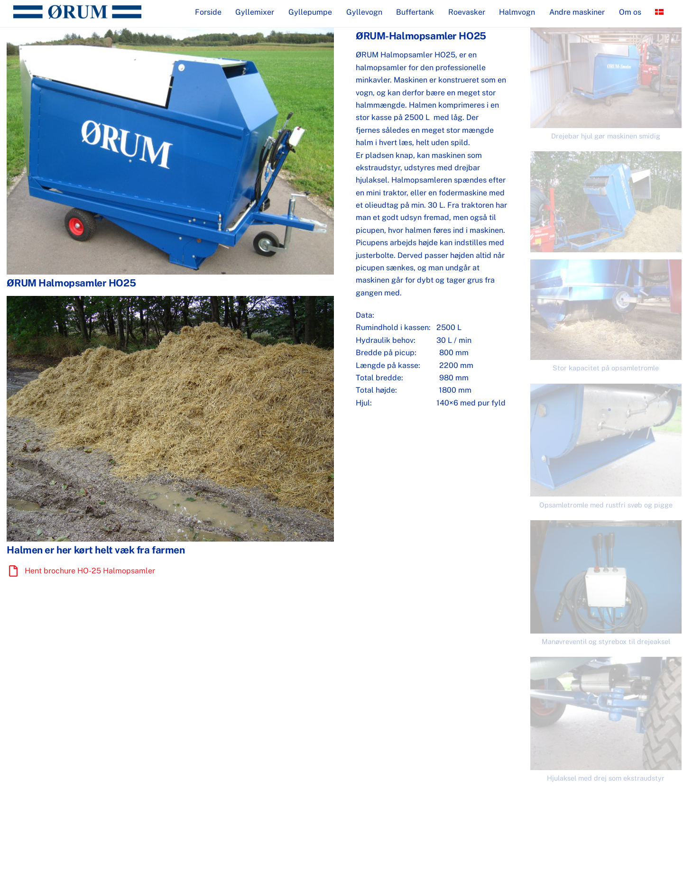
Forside (208, 12)
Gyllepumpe (310, 12)
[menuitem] (659, 12)
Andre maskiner (577, 12)
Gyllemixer (254, 12)
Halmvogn (517, 12)
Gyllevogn (364, 12)
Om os (630, 12)
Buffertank (415, 12)
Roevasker (466, 12)
